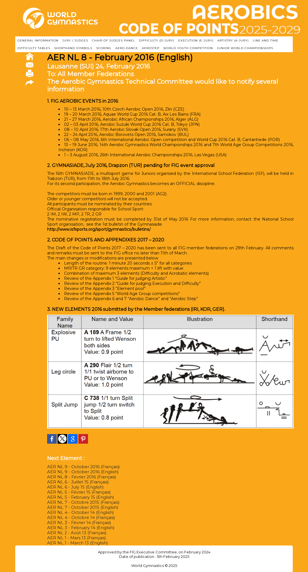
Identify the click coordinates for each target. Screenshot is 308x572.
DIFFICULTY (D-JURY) (156, 40)
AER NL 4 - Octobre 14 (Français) (79, 517)
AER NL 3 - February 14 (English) (79, 527)
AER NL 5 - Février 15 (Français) (77, 492)
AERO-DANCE (126, 48)
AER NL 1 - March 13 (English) (76, 542)
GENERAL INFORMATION (37, 40)
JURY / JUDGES (75, 40)
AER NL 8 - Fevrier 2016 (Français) (80, 476)
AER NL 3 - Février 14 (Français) (77, 522)
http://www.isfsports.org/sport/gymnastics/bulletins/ (90, 229)
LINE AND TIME (265, 40)
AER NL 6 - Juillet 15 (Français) (76, 482)
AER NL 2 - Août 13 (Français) (75, 532)
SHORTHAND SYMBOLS (73, 48)
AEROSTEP (150, 48)
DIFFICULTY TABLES (33, 48)
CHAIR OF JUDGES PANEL (113, 40)
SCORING (103, 48)
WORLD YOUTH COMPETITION (188, 48)
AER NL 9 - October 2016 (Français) (81, 466)
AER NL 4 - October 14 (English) (78, 512)
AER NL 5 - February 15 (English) (78, 497)
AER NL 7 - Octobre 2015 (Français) (81, 502)
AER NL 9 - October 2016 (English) (81, 471)
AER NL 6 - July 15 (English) (73, 487)
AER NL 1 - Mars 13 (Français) (75, 537)
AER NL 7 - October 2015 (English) (81, 507)
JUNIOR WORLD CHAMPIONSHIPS (245, 48)
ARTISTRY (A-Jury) (233, 40)
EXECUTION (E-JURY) (196, 40)
